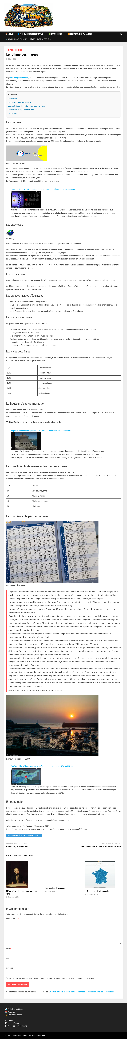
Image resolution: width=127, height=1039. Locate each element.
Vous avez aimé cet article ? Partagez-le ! (24, 835)
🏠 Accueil (9, 34)
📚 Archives (10, 1012)
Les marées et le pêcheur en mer (21, 110)
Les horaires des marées (55, 888)
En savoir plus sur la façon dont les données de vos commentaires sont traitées (81, 992)
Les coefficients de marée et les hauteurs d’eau (26, 106)
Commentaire (12, 919)
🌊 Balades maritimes (14, 1009)
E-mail (9, 958)
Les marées (12, 99)
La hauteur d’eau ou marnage (19, 102)
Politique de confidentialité (16, 1026)
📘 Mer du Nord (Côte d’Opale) (30, 34)
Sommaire (14, 95)
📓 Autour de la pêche (39, 39)
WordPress (36, 1036)
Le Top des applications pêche (97, 891)
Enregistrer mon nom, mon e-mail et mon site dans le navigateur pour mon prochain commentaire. (52, 978)
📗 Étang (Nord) (55, 34)
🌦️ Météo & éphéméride (14, 50)
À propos (9, 1020)
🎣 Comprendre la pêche (15, 39)
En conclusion (13, 113)
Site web (9, 968)
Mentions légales (12, 1023)
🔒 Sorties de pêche (13, 1015)
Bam (43, 1036)
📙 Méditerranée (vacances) (80, 34)
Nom (8, 949)
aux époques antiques (19, 78)
